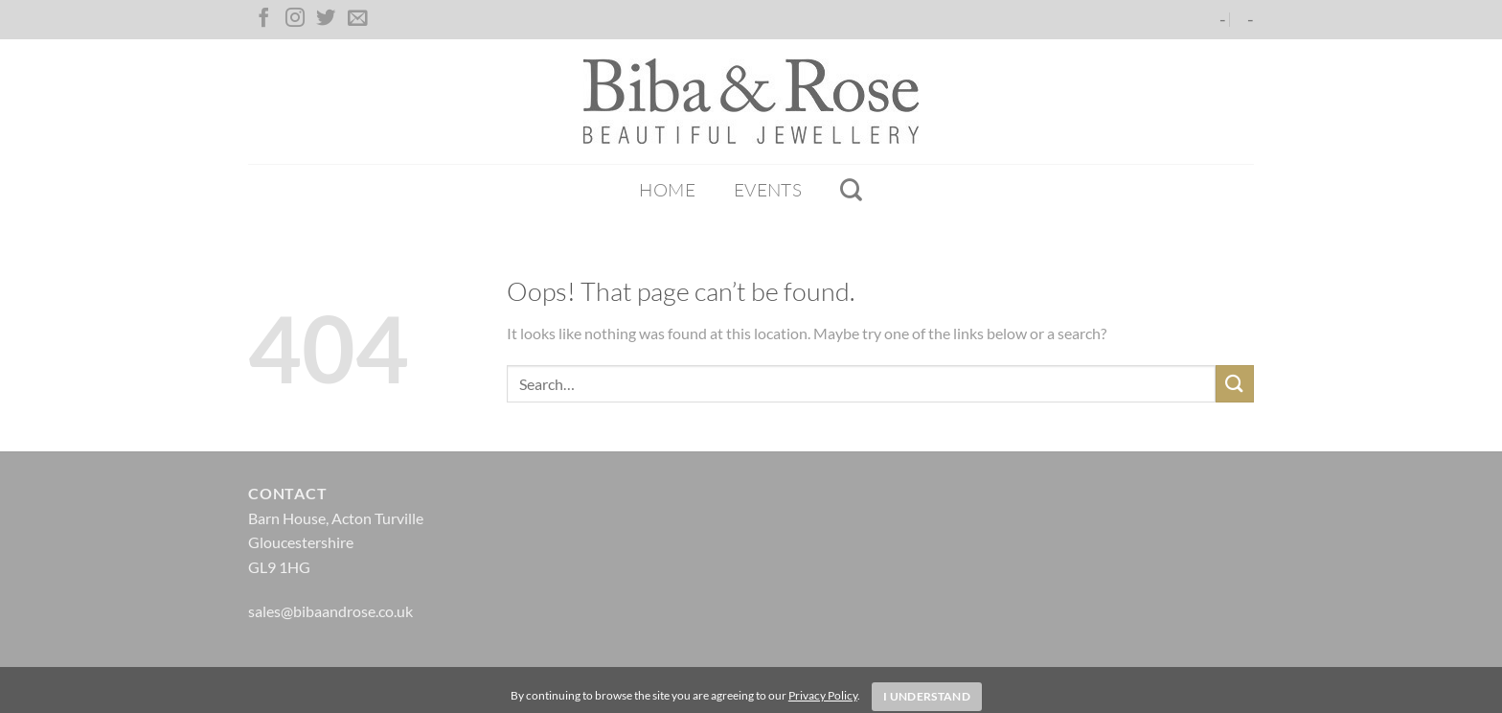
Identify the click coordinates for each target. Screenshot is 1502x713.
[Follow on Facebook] (263, 19)
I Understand (926, 696)
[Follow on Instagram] (295, 19)
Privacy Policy (822, 695)
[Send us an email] (357, 19)
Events (768, 189)
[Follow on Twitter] (325, 19)
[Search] (851, 190)
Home (667, 189)
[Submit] (1235, 383)
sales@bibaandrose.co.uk (330, 611)
